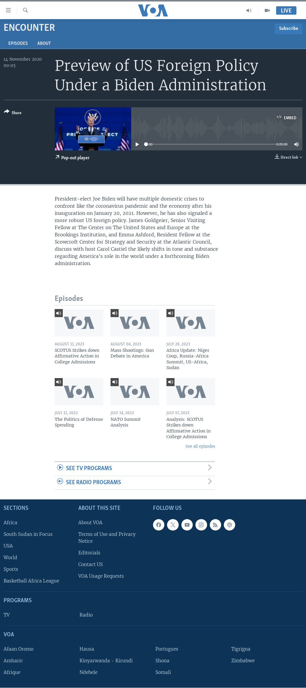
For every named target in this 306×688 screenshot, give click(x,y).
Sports (11, 569)
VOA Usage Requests (101, 576)
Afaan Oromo (18, 649)
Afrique (12, 672)
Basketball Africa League (31, 581)
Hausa (86, 649)
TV (7, 615)
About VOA (90, 522)
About (44, 43)
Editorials (89, 553)
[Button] (13, 113)
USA (8, 546)
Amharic (13, 660)
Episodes (18, 43)
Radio (86, 615)
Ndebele (88, 672)
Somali (163, 672)
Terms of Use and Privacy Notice (107, 537)
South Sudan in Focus (28, 534)
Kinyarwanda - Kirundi (106, 660)
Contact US (90, 565)
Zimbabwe (243, 660)
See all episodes (200, 446)
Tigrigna (240, 649)
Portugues (166, 649)
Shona (162, 660)
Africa (10, 522)
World (10, 557)
